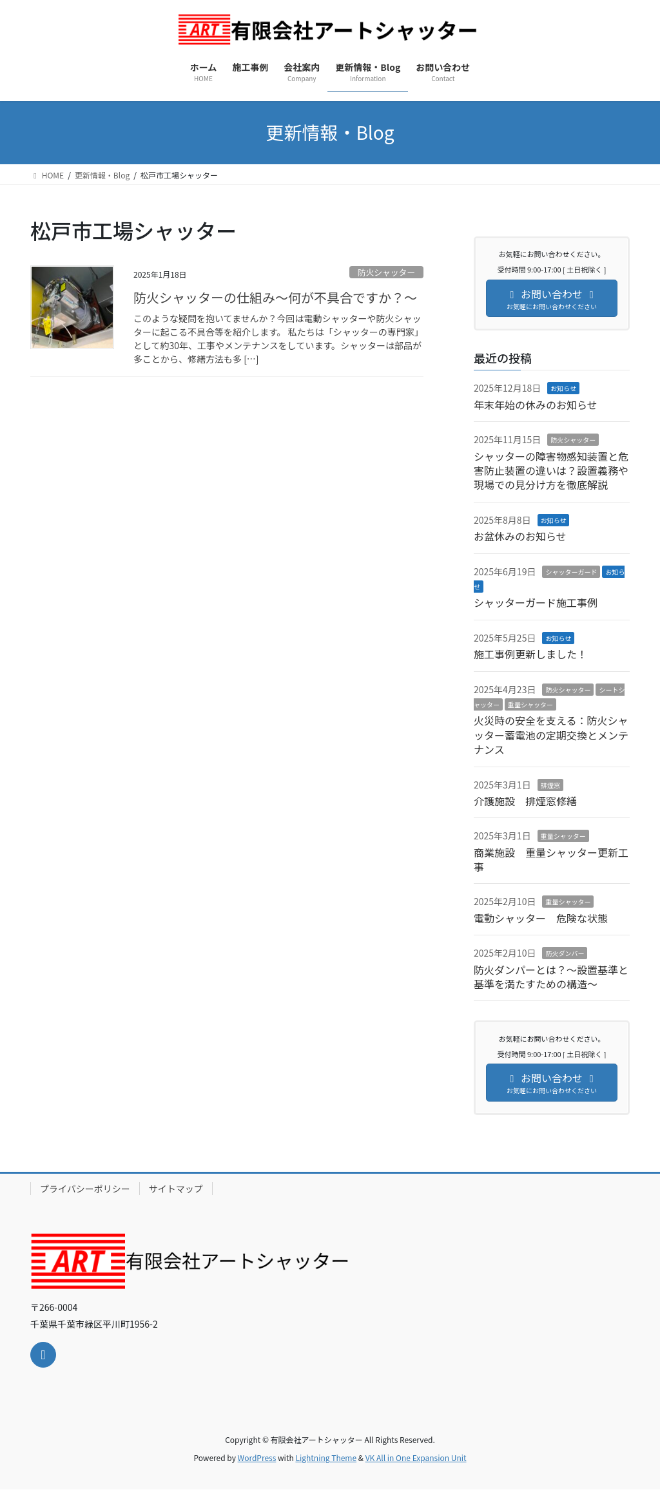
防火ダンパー (564, 953)
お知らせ (563, 388)
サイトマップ (176, 1188)
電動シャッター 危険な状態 (541, 918)
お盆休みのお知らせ (520, 536)
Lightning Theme (325, 1457)
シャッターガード (571, 572)
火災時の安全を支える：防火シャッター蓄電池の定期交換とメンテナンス (551, 734)
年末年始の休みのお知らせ (535, 404)
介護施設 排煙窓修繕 (525, 800)
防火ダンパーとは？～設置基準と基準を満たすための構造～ (551, 976)
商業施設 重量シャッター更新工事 (551, 859)
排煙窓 (550, 785)
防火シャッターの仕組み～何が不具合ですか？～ (275, 297)
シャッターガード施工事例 (535, 602)
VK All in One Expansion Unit (416, 1457)
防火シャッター (387, 272)
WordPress (257, 1457)
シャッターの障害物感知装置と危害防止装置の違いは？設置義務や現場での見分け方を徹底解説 (551, 470)
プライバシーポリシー (85, 1188)
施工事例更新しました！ (530, 654)
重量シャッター (530, 704)
